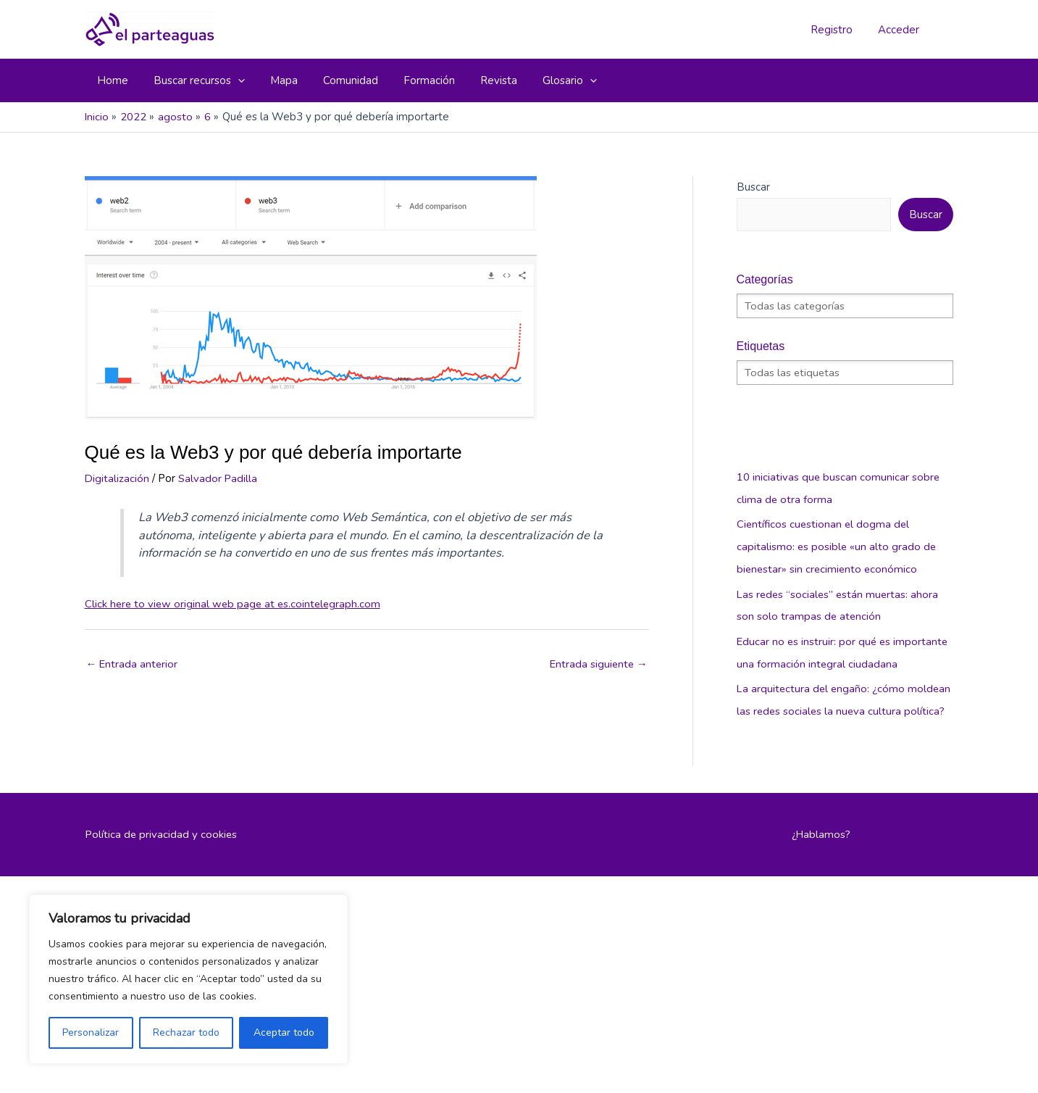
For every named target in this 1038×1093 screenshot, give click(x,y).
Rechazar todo (186, 1032)
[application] (233, 80)
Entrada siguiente (598, 664)
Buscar (753, 187)
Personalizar (90, 1032)
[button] (194, 80)
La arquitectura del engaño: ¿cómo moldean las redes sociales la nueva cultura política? (843, 705)
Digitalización (117, 478)
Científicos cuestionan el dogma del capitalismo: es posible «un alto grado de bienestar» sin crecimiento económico (837, 545)
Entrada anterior (133, 664)
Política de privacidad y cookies (161, 850)
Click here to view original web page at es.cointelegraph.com (235, 604)
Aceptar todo (284, 1032)
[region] (188, 979)
